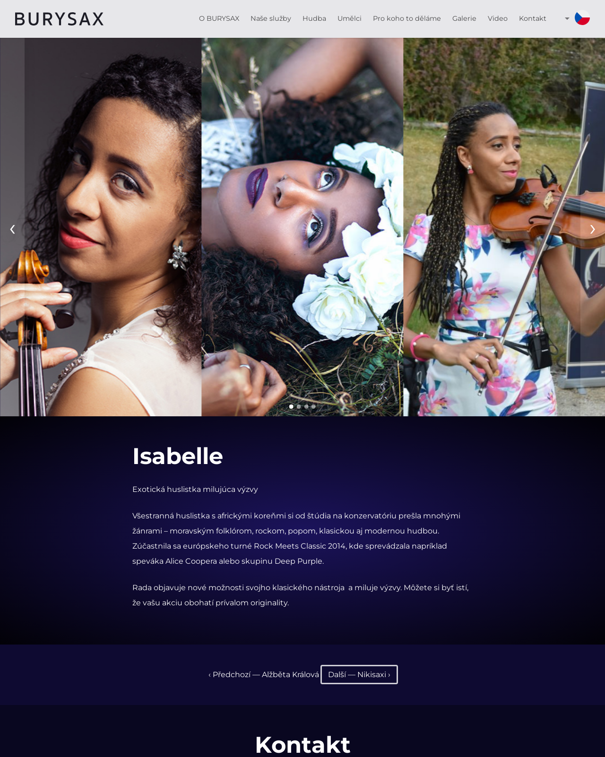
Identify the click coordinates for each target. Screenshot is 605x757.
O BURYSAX (219, 18)
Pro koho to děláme (407, 18)
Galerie (464, 18)
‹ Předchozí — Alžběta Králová (263, 674)
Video (498, 18)
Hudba (314, 18)
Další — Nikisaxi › (359, 674)
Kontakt (532, 18)
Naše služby (271, 18)
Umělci (349, 18)
